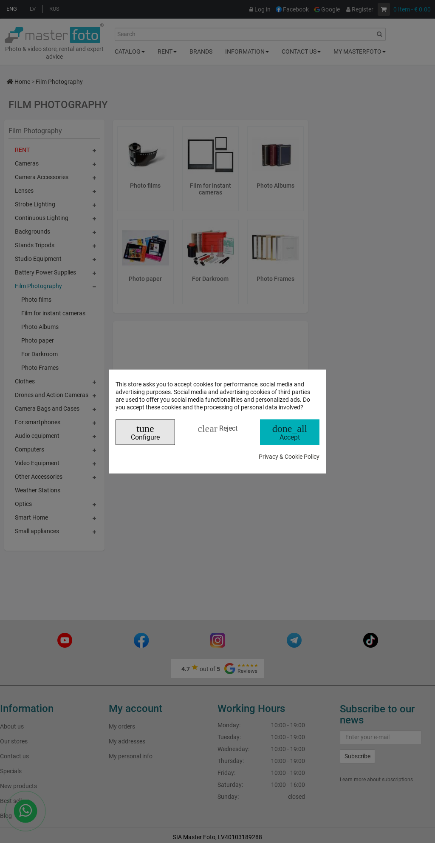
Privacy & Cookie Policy (289, 456)
